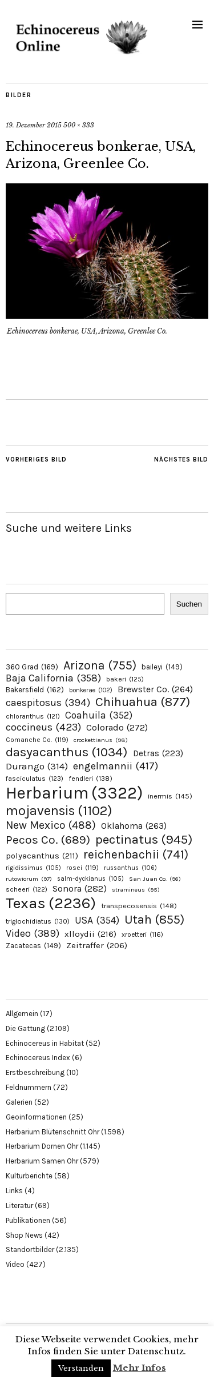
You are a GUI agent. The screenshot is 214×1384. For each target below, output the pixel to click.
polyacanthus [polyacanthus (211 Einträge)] (42, 856)
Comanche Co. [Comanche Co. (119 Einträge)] (37, 740)
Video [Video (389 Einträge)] (32, 933)
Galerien (19, 1102)
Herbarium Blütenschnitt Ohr (52, 1132)
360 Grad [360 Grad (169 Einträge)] (32, 666)
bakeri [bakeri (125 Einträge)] (125, 679)
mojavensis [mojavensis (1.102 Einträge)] (59, 811)
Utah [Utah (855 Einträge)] (154, 919)
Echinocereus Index (38, 1057)
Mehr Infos (139, 1367)
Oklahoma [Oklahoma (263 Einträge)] (134, 825)
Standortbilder (30, 1249)
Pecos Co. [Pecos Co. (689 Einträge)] (48, 840)
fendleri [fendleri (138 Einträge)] (90, 778)
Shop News (24, 1235)
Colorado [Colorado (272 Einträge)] (117, 727)
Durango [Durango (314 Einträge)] (37, 766)
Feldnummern (28, 1087)
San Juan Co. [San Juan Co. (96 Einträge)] (155, 878)
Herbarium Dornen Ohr (42, 1146)
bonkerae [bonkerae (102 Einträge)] (90, 690)
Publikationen (28, 1220)
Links (14, 1190)
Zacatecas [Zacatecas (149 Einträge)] (33, 945)
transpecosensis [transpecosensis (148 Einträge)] (139, 905)
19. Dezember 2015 (34, 125)
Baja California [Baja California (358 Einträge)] (53, 678)
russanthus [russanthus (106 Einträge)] (130, 868)
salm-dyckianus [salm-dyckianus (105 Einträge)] (90, 878)
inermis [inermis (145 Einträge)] (170, 796)
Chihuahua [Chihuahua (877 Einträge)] (142, 702)
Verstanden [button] (81, 1368)
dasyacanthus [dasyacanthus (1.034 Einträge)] (67, 752)
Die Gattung (25, 1028)
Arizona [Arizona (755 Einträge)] (99, 665)
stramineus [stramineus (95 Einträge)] (136, 889)
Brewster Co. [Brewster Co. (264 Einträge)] (155, 689)
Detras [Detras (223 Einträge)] (158, 753)
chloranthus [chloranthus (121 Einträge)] (33, 716)
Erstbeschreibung (35, 1072)
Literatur (19, 1205)
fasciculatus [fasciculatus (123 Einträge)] (34, 779)
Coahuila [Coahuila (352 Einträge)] (98, 715)
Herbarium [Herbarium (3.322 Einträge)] (74, 793)
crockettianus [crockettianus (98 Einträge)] (101, 740)
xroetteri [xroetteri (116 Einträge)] (142, 934)
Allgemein (22, 1013)
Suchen (189, 604)
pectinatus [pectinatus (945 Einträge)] (143, 839)
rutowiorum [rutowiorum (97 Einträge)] (29, 878)
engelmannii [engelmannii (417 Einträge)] (115, 766)
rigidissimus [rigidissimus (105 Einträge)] (33, 868)
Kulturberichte (29, 1176)
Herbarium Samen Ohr (42, 1161)
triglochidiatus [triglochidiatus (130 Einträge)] (38, 921)
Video (15, 1264)
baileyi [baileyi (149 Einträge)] (162, 667)
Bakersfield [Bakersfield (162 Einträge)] (35, 689)
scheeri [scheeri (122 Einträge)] (26, 889)
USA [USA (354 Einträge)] (97, 920)
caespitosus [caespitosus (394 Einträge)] (48, 702)
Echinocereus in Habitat (45, 1043)
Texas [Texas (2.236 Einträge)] (51, 903)
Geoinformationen (36, 1117)
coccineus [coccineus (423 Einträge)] (43, 727)
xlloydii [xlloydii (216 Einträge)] (90, 934)
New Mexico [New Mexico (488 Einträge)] (51, 825)
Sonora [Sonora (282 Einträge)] (80, 888)
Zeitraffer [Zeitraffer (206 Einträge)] (96, 945)
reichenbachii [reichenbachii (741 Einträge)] (135, 854)
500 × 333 (78, 125)
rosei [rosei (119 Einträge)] (82, 868)
